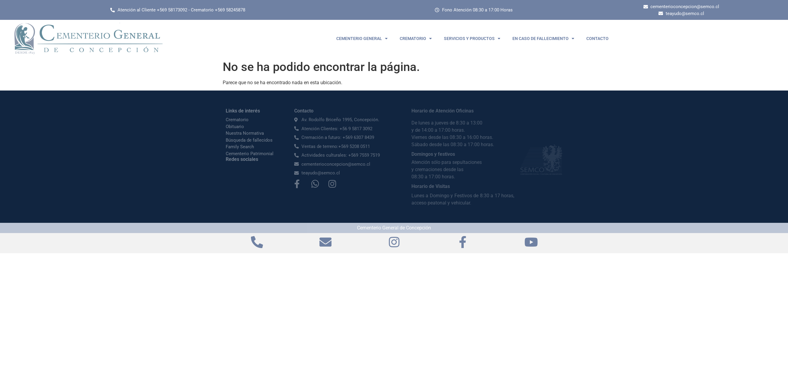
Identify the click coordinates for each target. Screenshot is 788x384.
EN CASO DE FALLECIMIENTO (543, 38)
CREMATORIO (416, 38)
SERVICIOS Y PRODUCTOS (472, 38)
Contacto (303, 111)
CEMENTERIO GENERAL (362, 38)
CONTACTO (597, 38)
